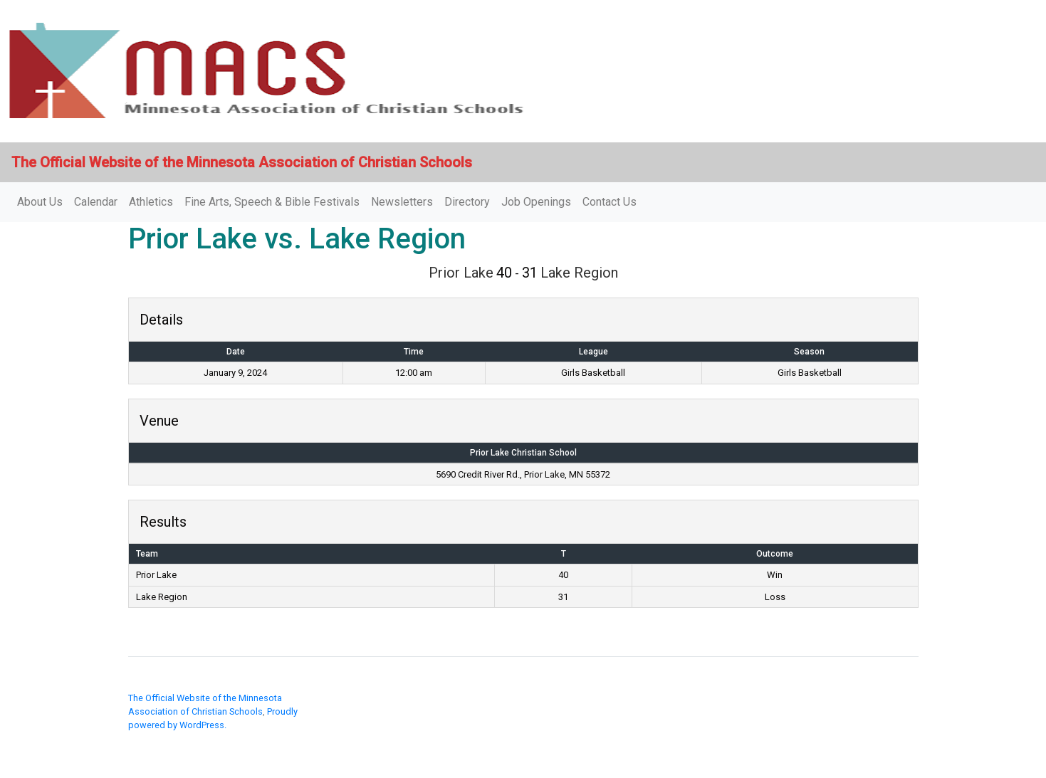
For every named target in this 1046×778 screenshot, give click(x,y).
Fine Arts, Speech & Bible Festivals (272, 202)
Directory (467, 202)
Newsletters (402, 202)
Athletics (151, 202)
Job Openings (536, 202)
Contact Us (609, 202)
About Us (40, 202)
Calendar (95, 202)
